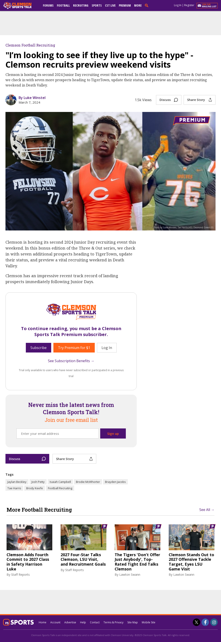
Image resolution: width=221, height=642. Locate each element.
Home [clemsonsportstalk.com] (42, 622)
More (138, 5)
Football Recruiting (60, 488)
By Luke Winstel (32, 97)
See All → (206, 509)
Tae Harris (14, 488)
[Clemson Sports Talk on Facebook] (205, 622)
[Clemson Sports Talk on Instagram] (214, 622)
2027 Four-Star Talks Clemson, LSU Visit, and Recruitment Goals (83, 559)
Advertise (70, 622)
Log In (177, 5)
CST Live (110, 5)
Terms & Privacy (113, 622)
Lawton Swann (129, 574)
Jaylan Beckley (16, 482)
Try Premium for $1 (74, 347)
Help (83, 622)
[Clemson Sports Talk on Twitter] (196, 622)
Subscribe (38, 347)
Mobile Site (148, 622)
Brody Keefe (34, 488)
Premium (125, 5)
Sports (97, 5)
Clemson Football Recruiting (30, 45)
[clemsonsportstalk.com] (20, 5)
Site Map (132, 622)
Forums (48, 5)
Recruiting (80, 5)
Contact (95, 622)
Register (189, 5)
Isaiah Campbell (60, 482)
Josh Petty (38, 482)
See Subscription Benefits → (71, 360)
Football (63, 5)
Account (55, 622)
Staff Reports (20, 574)
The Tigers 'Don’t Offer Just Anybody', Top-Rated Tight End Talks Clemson (137, 561)
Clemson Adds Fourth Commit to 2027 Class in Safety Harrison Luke (28, 561)
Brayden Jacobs (115, 482)
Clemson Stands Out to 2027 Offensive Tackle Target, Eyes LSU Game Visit (191, 561)
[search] (147, 5)
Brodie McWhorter (88, 482)
